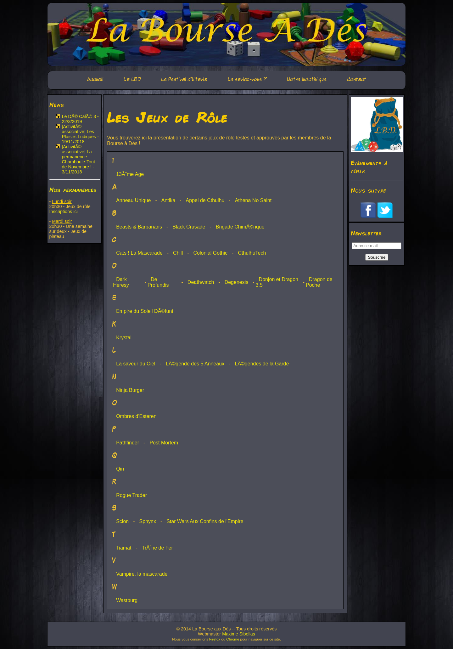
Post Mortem (163, 442)
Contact (356, 79)
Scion (122, 521)
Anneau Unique (133, 200)
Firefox (214, 639)
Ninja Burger (130, 390)
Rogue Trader (131, 495)
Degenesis (237, 282)
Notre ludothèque (307, 79)
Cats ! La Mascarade (139, 253)
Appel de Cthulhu (205, 200)
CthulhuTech (252, 253)
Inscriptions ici (63, 211)
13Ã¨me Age (130, 174)
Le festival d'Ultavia (184, 79)
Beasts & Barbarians (139, 226)
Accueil (95, 79)
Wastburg (126, 600)
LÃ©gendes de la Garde (262, 363)
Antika (168, 200)
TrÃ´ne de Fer (157, 547)
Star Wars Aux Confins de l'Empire (204, 521)
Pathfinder (127, 442)
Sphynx (147, 521)
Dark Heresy (121, 282)
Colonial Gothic (210, 253)
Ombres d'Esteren (136, 416)
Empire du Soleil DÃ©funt (144, 311)
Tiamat (123, 547)
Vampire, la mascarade (141, 574)
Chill (178, 253)
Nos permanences (73, 189)
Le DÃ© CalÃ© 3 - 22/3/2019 (80, 119)
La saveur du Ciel (135, 363)
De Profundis (158, 282)
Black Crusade (188, 226)
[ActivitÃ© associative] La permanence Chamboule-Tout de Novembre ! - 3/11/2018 (78, 159)
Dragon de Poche (319, 282)
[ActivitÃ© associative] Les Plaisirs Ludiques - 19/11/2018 (80, 134)
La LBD (132, 79)
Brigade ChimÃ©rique (240, 226)
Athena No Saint (253, 200)
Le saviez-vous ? (247, 79)
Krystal (123, 337)
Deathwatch (200, 282)
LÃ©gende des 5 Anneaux (195, 363)
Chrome (232, 639)
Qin (120, 468)
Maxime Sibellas (238, 633)
